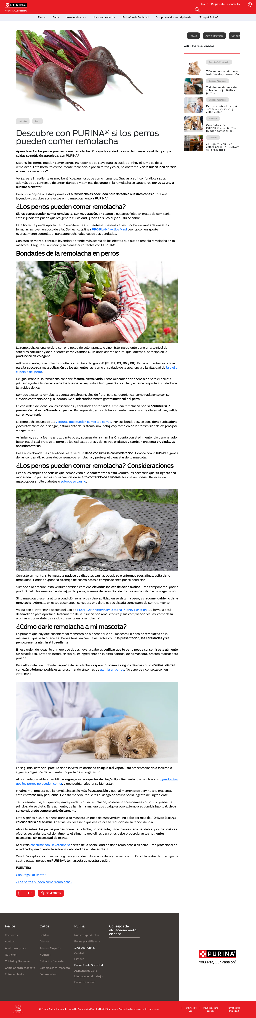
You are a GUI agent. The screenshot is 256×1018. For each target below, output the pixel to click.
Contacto (233, 4)
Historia (79, 958)
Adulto (193, 35)
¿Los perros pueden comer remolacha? (44, 882)
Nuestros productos (104, 17)
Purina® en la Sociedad (135, 17)
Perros (42, 17)
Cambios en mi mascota (20, 967)
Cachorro (236, 35)
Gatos (56, 17)
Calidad (79, 953)
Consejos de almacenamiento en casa (123, 930)
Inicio (204, 4)
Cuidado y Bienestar (17, 961)
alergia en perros (112, 669)
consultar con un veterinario (50, 845)
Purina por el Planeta (87, 941)
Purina (79, 926)
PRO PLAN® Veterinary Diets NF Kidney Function (112, 609)
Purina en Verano (84, 982)
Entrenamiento (14, 974)
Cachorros (11, 935)
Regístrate (218, 4)
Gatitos (44, 935)
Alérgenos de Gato (85, 970)
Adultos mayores (214, 35)
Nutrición (11, 954)
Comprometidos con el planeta (173, 17)
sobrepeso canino (73, 481)
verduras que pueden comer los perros (83, 421)
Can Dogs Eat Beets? (31, 874)
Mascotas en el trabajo (88, 976)
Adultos (10, 941)
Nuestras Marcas (76, 17)
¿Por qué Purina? (208, 17)
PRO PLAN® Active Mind (109, 229)
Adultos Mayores (50, 948)
